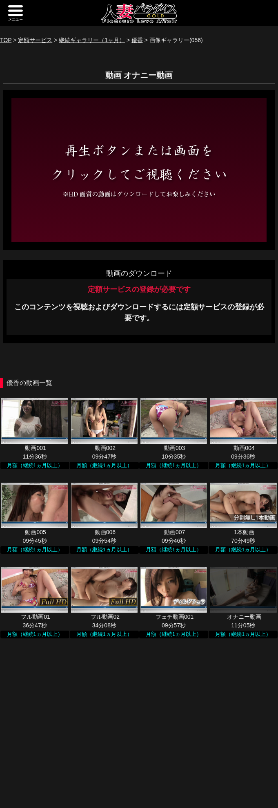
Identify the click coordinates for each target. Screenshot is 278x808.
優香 (137, 40)
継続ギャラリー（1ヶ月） (92, 40)
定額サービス (35, 40)
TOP (5, 40)
